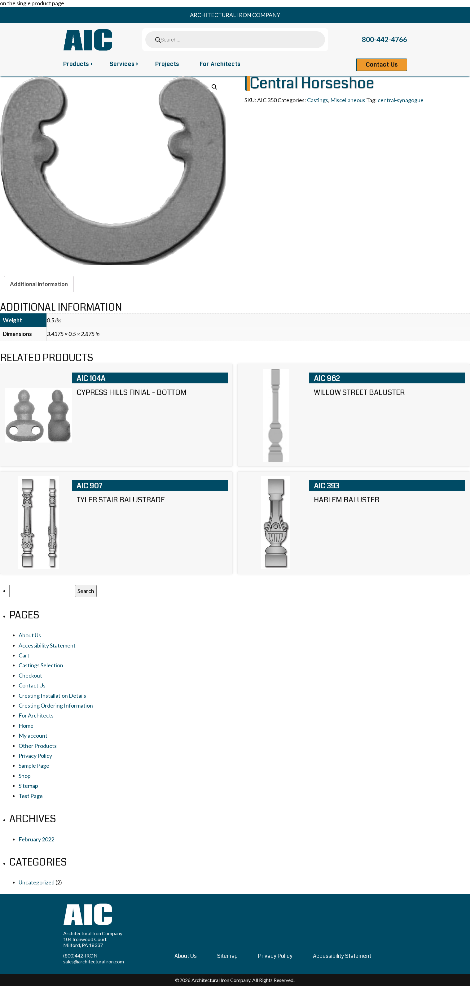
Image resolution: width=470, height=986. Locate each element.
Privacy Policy (35, 755)
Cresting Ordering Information (56, 705)
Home (26, 725)
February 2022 (36, 839)
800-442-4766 (384, 39)
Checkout (30, 675)
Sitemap (28, 785)
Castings (317, 100)
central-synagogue (401, 100)
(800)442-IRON (80, 955)
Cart (24, 655)
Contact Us (382, 65)
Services (122, 64)
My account (33, 735)
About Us (30, 635)
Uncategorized (37, 882)
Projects (167, 64)
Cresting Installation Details (52, 695)
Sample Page (34, 765)
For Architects (220, 64)
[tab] (39, 284)
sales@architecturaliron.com (93, 961)
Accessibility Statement (47, 645)
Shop (25, 775)
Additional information (39, 284)
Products (76, 64)
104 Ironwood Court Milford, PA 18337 (85, 942)
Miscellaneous (347, 100)
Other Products (38, 745)
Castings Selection (41, 665)
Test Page (31, 795)
